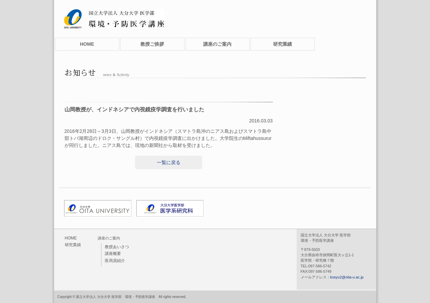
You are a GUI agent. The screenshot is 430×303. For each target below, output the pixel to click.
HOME (87, 44)
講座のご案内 (217, 44)
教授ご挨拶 (152, 44)
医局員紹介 (115, 260)
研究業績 (282, 44)
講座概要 (113, 253)
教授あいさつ (117, 246)
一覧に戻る (168, 162)
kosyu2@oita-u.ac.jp (347, 277)
